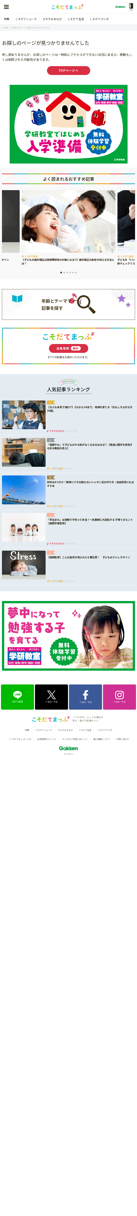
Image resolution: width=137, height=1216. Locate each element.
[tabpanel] (68, 228)
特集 (6, 19)
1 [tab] (61, 272)
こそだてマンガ (99, 19)
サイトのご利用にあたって (74, 739)
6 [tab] (76, 272)
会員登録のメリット (46, 739)
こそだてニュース (26, 19)
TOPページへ (69, 70)
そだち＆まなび (52, 19)
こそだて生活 (76, 19)
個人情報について (101, 739)
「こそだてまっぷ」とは (19, 739)
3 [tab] (67, 272)
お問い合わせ (122, 739)
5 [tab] (73, 272)
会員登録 (68, 348)
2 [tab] (64, 272)
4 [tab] (70, 272)
